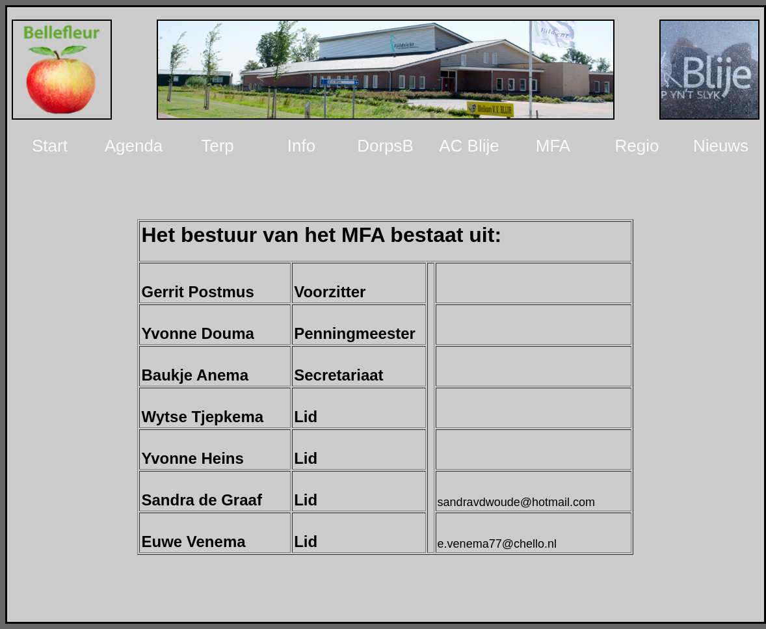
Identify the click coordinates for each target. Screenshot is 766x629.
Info (301, 145)
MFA (553, 145)
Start (50, 145)
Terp (217, 145)
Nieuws (720, 145)
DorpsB (385, 145)
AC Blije (469, 145)
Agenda (134, 145)
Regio (637, 145)
